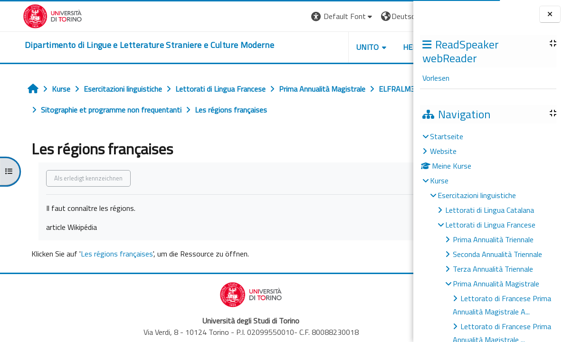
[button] (277, 16)
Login (397, 16)
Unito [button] (302, 47)
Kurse (439, 180)
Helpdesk (356, 47)
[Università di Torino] (29, 15)
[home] (126, 45)
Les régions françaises (99, 253)
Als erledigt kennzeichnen (70, 178)
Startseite (446, 136)
